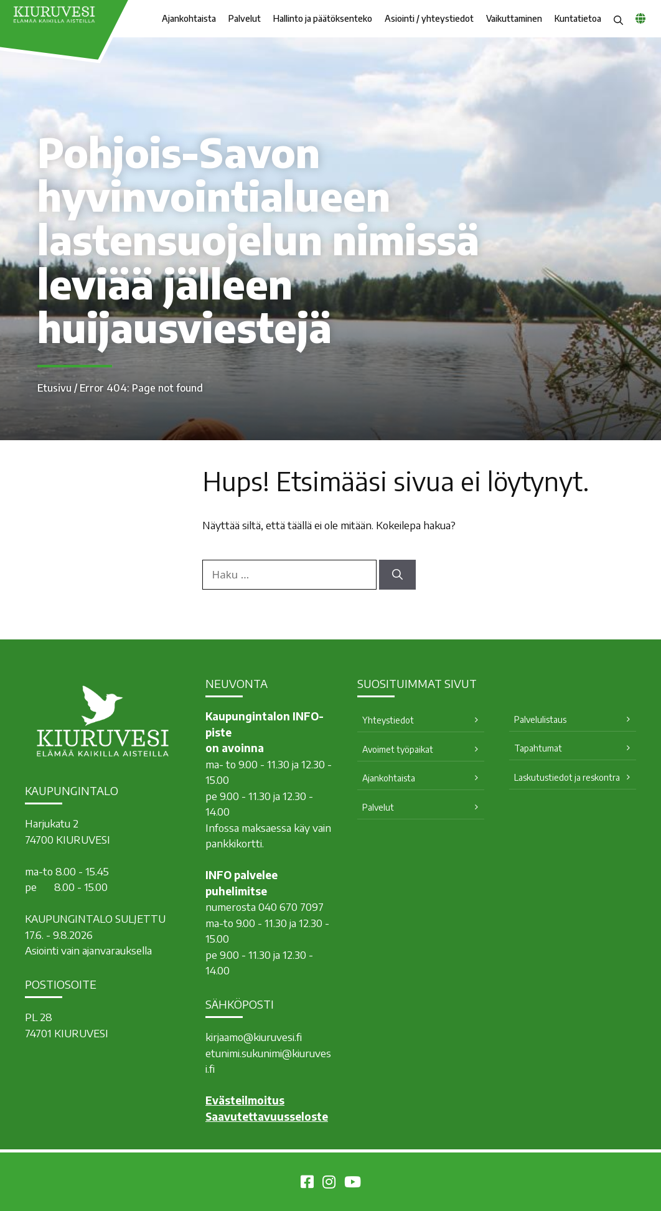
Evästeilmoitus (244, 1100)
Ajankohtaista (189, 18)
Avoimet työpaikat (397, 749)
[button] (618, 18)
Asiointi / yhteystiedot (429, 18)
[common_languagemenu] (640, 18)
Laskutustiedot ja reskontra (567, 777)
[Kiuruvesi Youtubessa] (352, 1183)
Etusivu (54, 388)
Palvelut (244, 18)
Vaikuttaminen (514, 18)
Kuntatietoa (578, 18)
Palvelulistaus (540, 719)
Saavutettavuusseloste (266, 1116)
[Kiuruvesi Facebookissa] (307, 1183)
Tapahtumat (538, 748)
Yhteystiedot (388, 720)
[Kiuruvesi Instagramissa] (329, 1183)
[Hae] (397, 575)
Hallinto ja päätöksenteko (322, 18)
